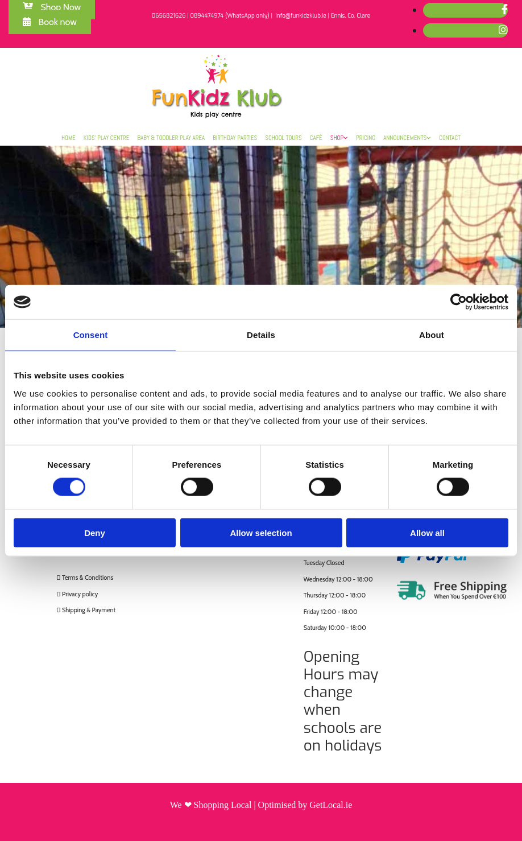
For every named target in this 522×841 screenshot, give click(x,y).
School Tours (283, 138)
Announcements (404, 138)
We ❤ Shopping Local (211, 805)
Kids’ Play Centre (107, 138)
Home (68, 138)
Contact (450, 138)
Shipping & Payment (88, 610)
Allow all (427, 532)
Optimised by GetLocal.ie (305, 805)
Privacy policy (80, 594)
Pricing (365, 138)
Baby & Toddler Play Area (171, 138)
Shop (336, 138)
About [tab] (431, 335)
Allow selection (261, 532)
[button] (50, 22)
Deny (94, 532)
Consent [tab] (90, 335)
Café (316, 138)
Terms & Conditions (87, 578)
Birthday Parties (235, 138)
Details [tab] (261, 335)
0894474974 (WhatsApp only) (229, 15)
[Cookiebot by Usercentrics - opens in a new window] (458, 302)
